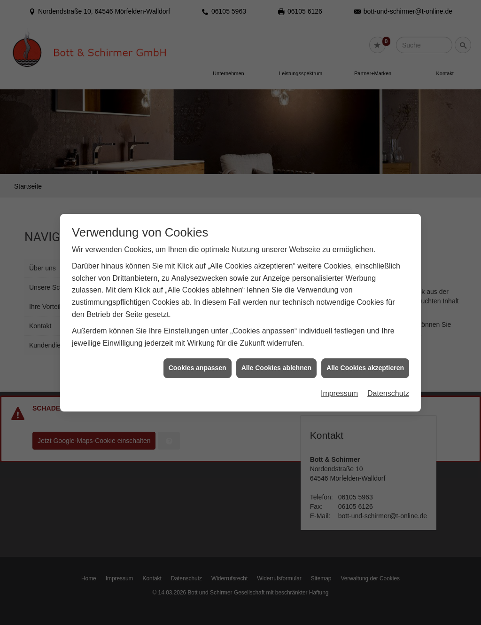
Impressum (339, 390)
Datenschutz (388, 390)
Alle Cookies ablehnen (276, 364)
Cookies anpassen (197, 364)
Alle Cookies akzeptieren (365, 364)
